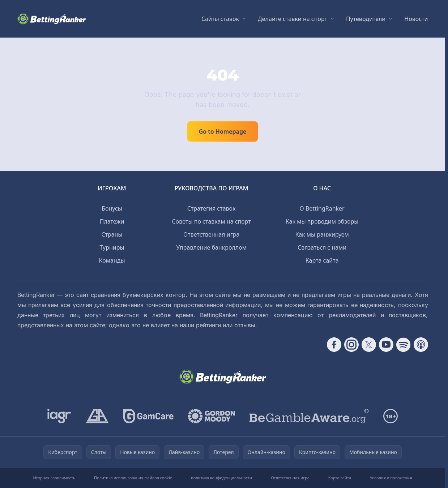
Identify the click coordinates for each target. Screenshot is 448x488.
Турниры (112, 247)
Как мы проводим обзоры (322, 221)
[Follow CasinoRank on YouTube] (386, 344)
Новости (416, 19)
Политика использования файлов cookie (133, 477)
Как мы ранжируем (322, 234)
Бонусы (112, 208)
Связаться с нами (322, 247)
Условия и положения (391, 477)
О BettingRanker (322, 208)
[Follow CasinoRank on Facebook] (334, 344)
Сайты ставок (220, 19)
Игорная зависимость (54, 477)
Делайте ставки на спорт (292, 19)
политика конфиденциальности (221, 477)
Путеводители (365, 19)
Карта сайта (322, 260)
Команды (112, 260)
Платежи (112, 221)
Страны (111, 234)
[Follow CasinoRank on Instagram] (351, 344)
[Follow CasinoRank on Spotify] (403, 344)
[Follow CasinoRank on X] (369, 344)
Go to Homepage (223, 131)
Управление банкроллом (211, 247)
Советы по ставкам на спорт (211, 221)
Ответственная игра (211, 234)
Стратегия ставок (211, 208)
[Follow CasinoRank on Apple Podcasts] (421, 344)
